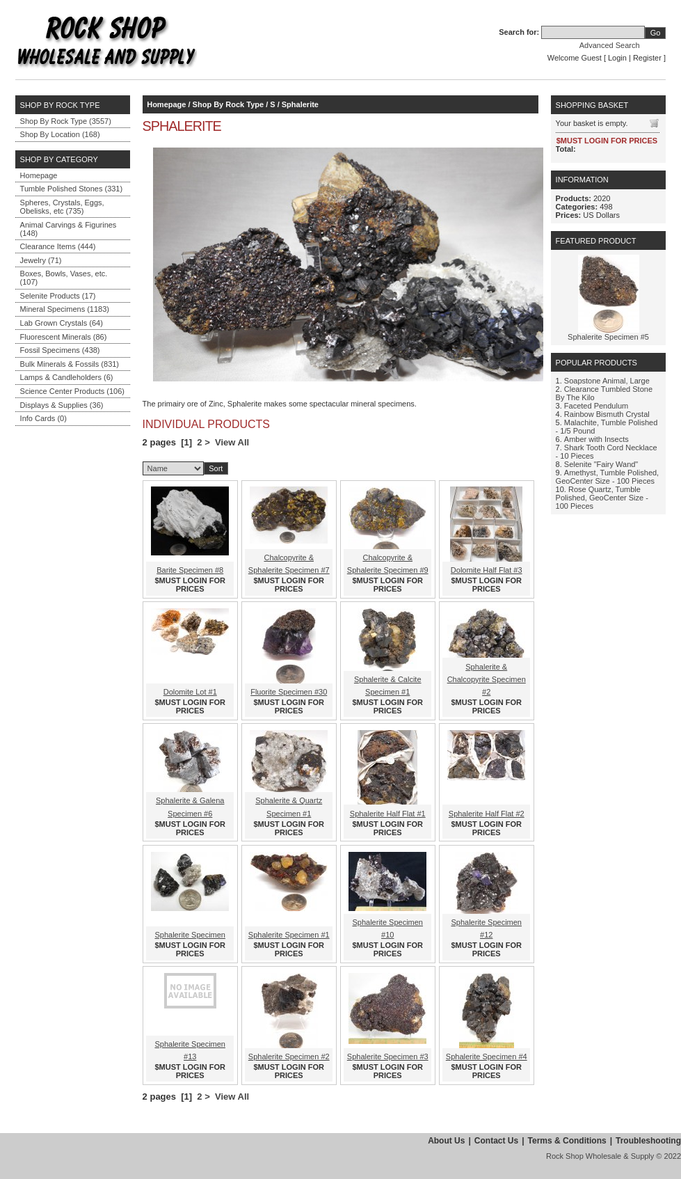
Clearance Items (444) (58, 246)
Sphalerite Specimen (189, 935)
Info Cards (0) (43, 418)
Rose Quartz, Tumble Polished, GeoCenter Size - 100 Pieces (602, 497)
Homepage (39, 175)
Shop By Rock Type (228, 104)
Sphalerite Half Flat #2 (486, 813)
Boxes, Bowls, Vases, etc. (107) (64, 277)
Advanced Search (609, 45)
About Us (446, 1141)
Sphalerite (300, 104)
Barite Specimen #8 (190, 570)
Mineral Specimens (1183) (64, 309)
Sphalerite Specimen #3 (387, 1056)
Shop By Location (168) (60, 134)
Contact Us (496, 1141)
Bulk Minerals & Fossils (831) (69, 364)
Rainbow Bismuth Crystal (607, 414)
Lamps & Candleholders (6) (66, 377)
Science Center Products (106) (72, 391)
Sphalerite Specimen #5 (608, 337)
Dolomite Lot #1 (190, 692)
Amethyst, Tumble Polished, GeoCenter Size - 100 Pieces (607, 476)
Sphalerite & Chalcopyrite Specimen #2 (486, 679)
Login (617, 58)
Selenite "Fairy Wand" (601, 464)
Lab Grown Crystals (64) (61, 323)
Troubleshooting (648, 1141)
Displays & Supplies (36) (62, 405)
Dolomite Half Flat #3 (486, 570)
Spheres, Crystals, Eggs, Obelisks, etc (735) (62, 206)
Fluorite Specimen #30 (288, 692)
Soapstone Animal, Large (607, 381)
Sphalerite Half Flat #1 (388, 813)
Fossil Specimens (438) (60, 350)
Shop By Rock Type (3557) (65, 121)
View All (232, 442)
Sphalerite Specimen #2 (289, 1056)
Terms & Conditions (567, 1141)
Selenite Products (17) (58, 296)
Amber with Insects (596, 439)
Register (647, 58)
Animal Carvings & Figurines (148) (68, 229)
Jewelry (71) (41, 260)
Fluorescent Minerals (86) (63, 337)
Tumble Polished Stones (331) (71, 188)
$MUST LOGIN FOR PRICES (190, 584)
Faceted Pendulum (596, 406)
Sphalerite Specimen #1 (289, 935)
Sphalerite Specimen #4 (486, 1056)
